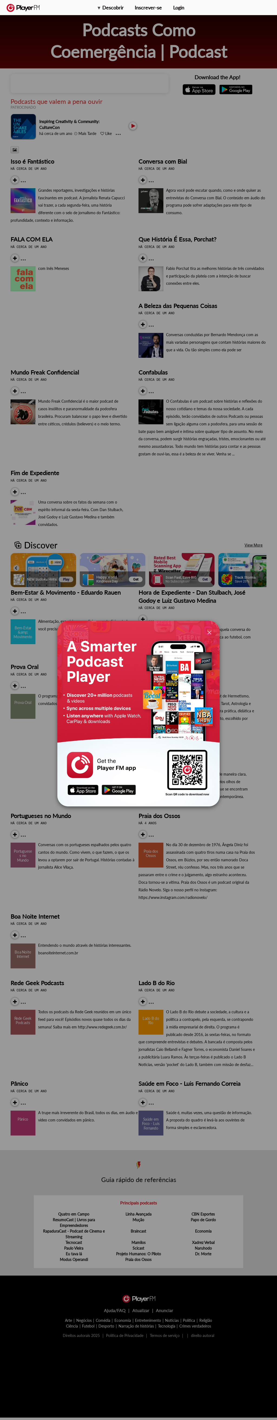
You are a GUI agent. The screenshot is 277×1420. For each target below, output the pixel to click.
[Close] (209, 632)
